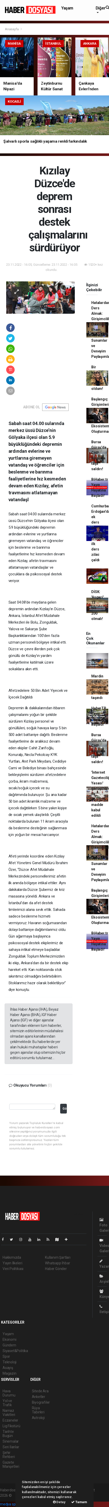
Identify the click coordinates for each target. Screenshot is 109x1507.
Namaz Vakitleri (9, 1412)
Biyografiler (41, 1402)
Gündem (9, 1345)
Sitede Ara (40, 1391)
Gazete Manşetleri (11, 1464)
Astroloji (38, 1418)
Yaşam (67, 8)
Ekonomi (9, 1339)
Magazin (9, 1373)
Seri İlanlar (11, 1447)
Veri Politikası (13, 1269)
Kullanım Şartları (57, 1257)
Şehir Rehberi (9, 1455)
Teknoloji (9, 1362)
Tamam (79, 1502)
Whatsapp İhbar (57, 1263)
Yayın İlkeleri (12, 1263)
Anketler (38, 1397)
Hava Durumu (9, 1393)
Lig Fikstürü (11, 1426)
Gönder (64, 1108)
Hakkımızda (12, 1257)
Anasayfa (12, 29)
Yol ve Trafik (7, 1403)
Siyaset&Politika (15, 1351)
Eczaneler (10, 1420)
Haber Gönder (56, 1269)
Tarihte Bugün (8, 1434)
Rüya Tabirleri (38, 1410)
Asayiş (8, 1368)
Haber (96, 660)
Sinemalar (11, 1441)
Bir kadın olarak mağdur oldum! (97, 378)
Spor (6, 1356)
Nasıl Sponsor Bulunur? (98, 575)
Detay (59, 1502)
